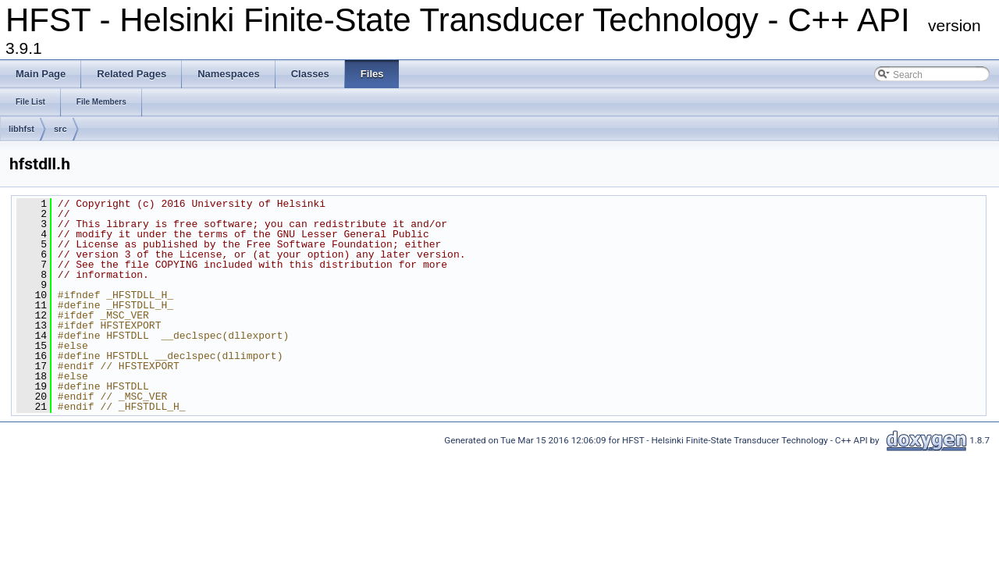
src (60, 128)
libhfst (21, 128)
